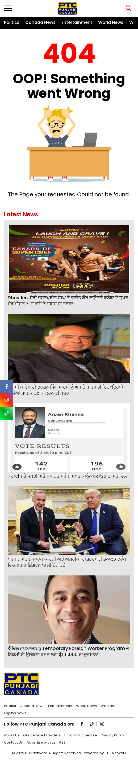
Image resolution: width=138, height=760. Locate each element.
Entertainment (76, 22)
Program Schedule (80, 735)
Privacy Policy (112, 735)
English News (15, 712)
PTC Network (115, 752)
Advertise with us (41, 742)
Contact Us (13, 742)
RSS (62, 742)
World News (110, 22)
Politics (11, 22)
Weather (108, 705)
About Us (11, 735)
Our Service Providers (42, 735)
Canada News (40, 22)
